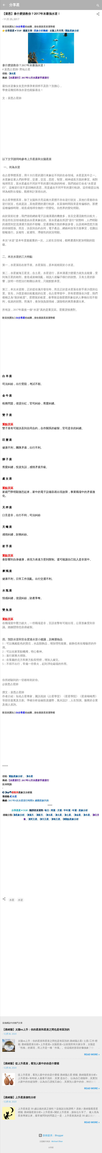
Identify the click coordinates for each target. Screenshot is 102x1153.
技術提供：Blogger (51, 1135)
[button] (98, 14)
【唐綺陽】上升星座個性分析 (19, 1097)
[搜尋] (98, 5)
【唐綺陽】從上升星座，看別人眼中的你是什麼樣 (30, 1063)
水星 (11, 899)
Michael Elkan (57, 1141)
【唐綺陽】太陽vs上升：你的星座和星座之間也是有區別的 (36, 1029)
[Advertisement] (23, 134)
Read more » (92, 1054)
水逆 (20, 899)
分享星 (14, 5)
